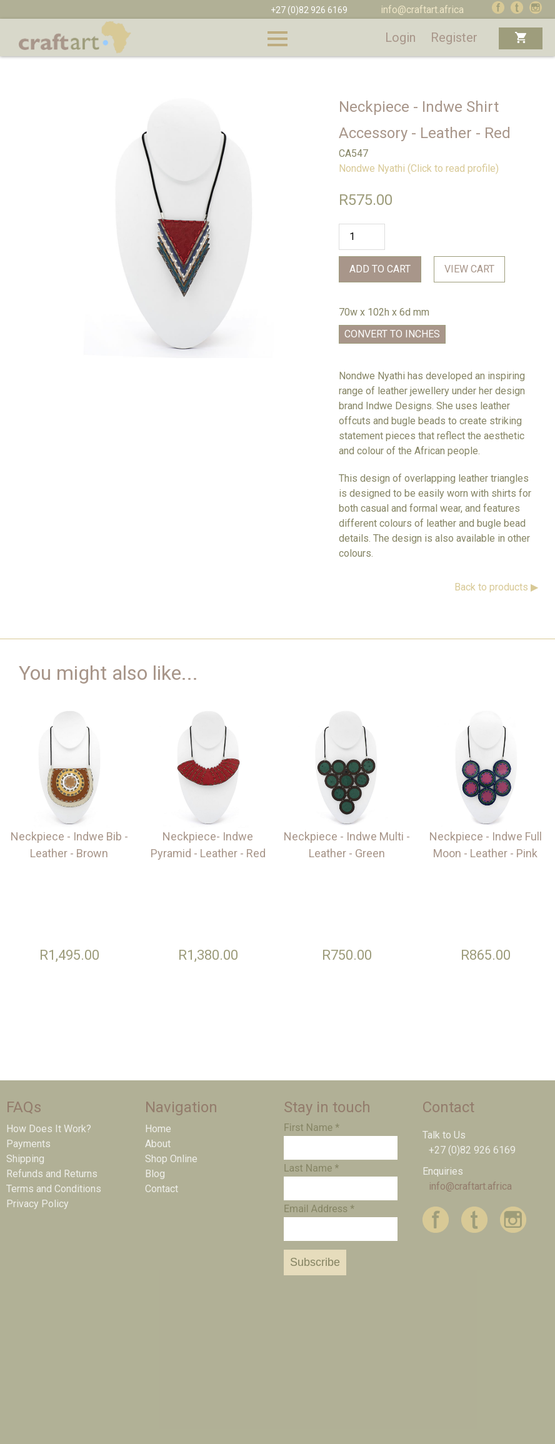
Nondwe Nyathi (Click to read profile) (419, 168)
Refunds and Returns (52, 1174)
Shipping (25, 1159)
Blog (155, 1174)
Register (454, 37)
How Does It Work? (48, 1129)
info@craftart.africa (422, 10)
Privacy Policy (37, 1204)
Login (400, 37)
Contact (161, 1189)
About (158, 1144)
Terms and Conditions (53, 1189)
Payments (28, 1144)
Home (158, 1129)
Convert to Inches (392, 334)
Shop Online (171, 1159)
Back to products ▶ (496, 587)
